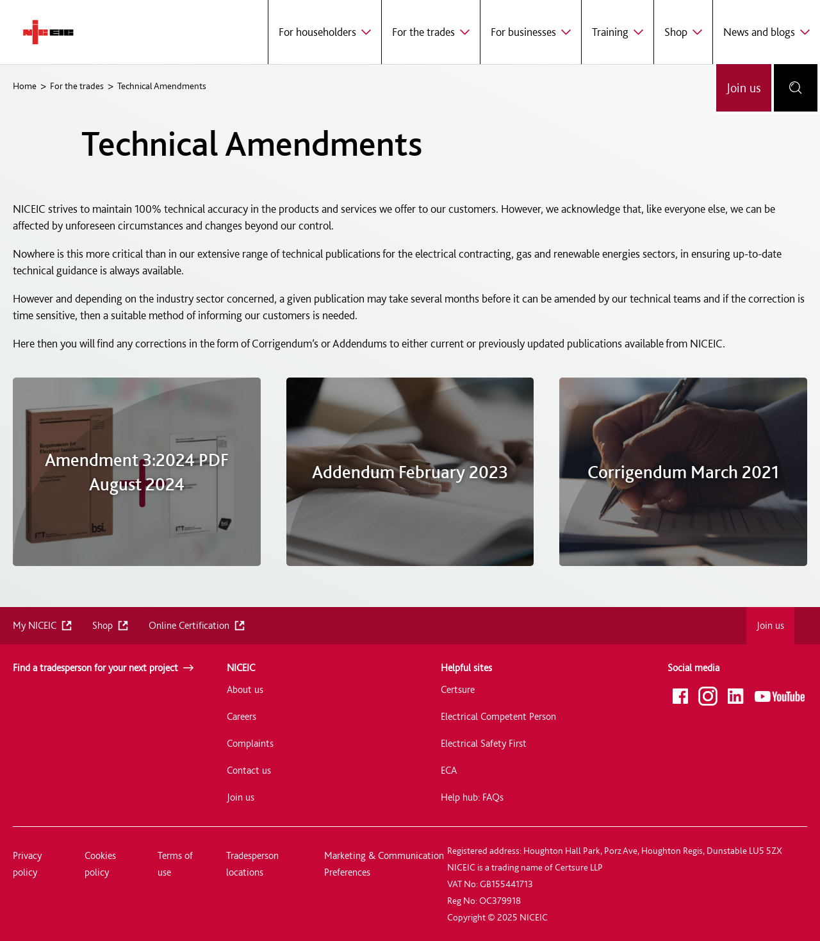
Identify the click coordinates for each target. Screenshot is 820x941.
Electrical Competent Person (498, 716)
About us (245, 689)
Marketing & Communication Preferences (384, 863)
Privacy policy (27, 863)
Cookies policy (100, 863)
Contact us (249, 770)
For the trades (77, 86)
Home (25, 86)
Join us (743, 88)
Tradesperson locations (252, 863)
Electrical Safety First (484, 743)
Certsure (458, 689)
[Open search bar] (795, 88)
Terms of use (175, 863)
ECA (449, 770)
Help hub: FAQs (472, 797)
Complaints (250, 743)
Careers (241, 716)
